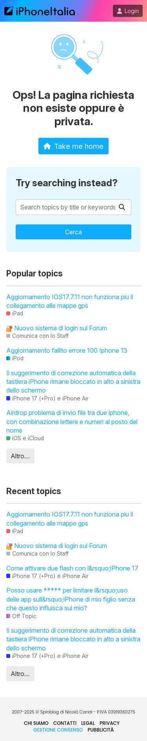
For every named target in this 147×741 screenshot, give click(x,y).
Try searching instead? (67, 183)
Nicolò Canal (78, 712)
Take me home (73, 146)
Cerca (73, 232)
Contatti (64, 723)
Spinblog (49, 712)
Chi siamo (36, 723)
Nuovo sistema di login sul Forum (56, 328)
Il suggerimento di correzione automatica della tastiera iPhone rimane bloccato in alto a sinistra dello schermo (73, 382)
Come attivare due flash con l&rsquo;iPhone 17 (72, 568)
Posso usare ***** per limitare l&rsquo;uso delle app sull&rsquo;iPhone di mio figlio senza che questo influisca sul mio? (70, 599)
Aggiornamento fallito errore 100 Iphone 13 (66, 350)
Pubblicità (100, 729)
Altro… (20, 456)
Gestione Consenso (58, 729)
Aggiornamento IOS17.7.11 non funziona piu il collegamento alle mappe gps (69, 301)
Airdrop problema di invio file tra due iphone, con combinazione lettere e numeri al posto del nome (72, 421)
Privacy (110, 723)
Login (128, 11)
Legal (88, 723)
